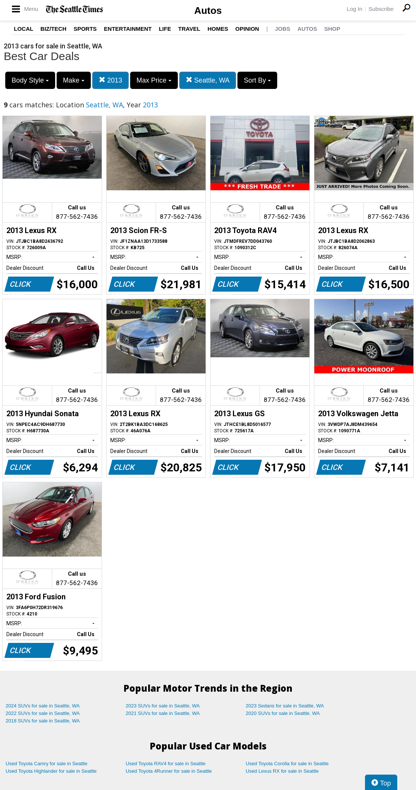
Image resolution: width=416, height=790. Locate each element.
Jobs (282, 29)
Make (73, 80)
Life (165, 29)
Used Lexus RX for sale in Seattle (282, 771)
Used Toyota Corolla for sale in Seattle (287, 763)
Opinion (247, 29)
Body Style (30, 80)
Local (23, 29)
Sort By (257, 80)
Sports (85, 29)
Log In (354, 9)
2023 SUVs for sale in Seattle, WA (163, 706)
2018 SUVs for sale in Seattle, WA (43, 721)
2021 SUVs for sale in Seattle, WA (163, 713)
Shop (332, 29)
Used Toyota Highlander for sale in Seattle (51, 771)
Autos (208, 10)
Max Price (154, 80)
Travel (189, 29)
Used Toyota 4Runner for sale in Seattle (169, 771)
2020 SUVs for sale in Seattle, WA (283, 713)
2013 (110, 80)
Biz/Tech (53, 29)
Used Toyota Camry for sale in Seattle (46, 763)
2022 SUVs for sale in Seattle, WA (43, 713)
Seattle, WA (208, 80)
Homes (217, 29)
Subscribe (380, 9)
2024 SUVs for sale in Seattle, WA (43, 706)
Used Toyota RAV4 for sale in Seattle (166, 763)
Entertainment (128, 29)
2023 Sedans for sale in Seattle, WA (285, 706)
